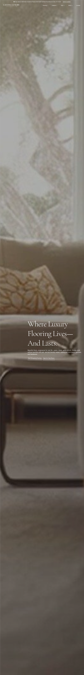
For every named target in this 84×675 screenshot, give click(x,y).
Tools (62, 5)
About (69, 5)
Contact (78, 5)
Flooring (45, 5)
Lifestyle (54, 5)
